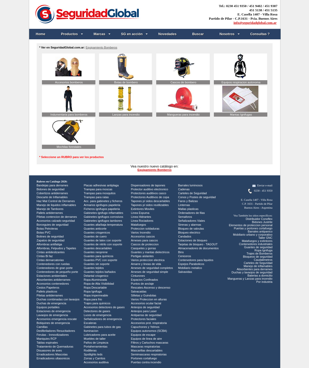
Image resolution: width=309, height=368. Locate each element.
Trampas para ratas (96, 197)
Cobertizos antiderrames (52, 193)
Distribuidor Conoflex (259, 218)
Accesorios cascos (143, 236)
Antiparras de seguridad (146, 315)
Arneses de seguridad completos (152, 267)
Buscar (198, 34)
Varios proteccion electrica (148, 260)
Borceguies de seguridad (53, 224)
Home (40, 34)
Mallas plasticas (188, 208)
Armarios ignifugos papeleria (102, 205)
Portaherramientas (96, 346)
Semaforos (185, 216)
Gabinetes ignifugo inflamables (103, 212)
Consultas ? (260, 34)
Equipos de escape (143, 334)
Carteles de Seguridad (192, 193)
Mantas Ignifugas (241, 114)
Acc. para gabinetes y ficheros (103, 201)
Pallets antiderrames (50, 212)
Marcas (102, 34)
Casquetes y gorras (143, 248)
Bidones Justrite (262, 222)
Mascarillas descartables (146, 350)
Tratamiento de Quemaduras (55, 346)
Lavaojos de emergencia (52, 315)
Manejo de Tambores (50, 208)
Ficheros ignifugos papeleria (102, 208)
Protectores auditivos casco (148, 193)
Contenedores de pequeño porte (57, 271)
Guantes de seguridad (258, 247)
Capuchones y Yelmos (145, 326)
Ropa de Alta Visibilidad (99, 283)
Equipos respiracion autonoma (241, 82)
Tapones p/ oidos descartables (150, 201)
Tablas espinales (47, 342)
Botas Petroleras (47, 228)
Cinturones (138, 275)
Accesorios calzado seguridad (56, 220)
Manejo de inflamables (257, 266)
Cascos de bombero (183, 82)
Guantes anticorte (95, 228)
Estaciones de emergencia (54, 311)
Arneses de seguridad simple (149, 271)
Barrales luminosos (190, 185)
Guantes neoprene (96, 252)
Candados (184, 236)
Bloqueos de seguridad (258, 256)
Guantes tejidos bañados (100, 271)
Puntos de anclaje (142, 283)
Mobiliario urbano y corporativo (252, 234)
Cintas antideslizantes (51, 252)
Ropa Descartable (95, 287)
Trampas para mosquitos (100, 193)
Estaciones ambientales (52, 275)
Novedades (167, 34)
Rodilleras (90, 350)
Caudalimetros (263, 259)
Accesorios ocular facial (146, 303)
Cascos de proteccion (145, 244)
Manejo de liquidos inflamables (56, 205)
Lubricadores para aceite (100, 334)
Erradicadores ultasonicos (53, 358)
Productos (72, 34)
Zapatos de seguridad (50, 240)
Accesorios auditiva (96, 362)
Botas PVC (44, 232)
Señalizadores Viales (191, 220)
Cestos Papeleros (48, 287)
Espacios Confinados (144, 279)
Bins (181, 252)
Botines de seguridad (50, 236)
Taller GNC (265, 237)
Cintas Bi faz (45, 256)
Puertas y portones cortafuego (253, 228)
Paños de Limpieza (96, 342)
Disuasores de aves (49, 350)
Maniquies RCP (47, 338)
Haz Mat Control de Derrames (56, 201)
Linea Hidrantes (141, 216)
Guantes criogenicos (97, 232)
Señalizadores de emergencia (103, 319)
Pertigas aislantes (142, 256)
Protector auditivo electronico (149, 189)
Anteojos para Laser (144, 311)
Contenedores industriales (256, 244)
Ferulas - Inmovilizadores (53, 334)
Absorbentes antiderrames (54, 279)
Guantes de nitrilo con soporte (103, 244)
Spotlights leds (93, 354)
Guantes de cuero (95, 236)
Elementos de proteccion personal (250, 225)
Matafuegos (138, 224)
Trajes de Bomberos (260, 253)
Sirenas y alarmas (189, 224)
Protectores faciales (143, 319)
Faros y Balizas (188, 201)
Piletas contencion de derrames (57, 216)
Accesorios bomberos (69, 82)
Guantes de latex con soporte (103, 240)
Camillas (42, 326)
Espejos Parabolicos (191, 264)
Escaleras (90, 322)
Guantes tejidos (94, 267)
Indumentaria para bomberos (68, 114)
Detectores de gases (97, 311)
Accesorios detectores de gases (104, 307)
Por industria (264, 281)
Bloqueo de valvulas (191, 228)
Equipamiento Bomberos (101, 47)
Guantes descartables (98, 248)
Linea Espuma (140, 212)
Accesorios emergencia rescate (57, 319)
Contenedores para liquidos (196, 260)
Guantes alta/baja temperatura (103, 224)
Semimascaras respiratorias (149, 354)
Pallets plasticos (47, 291)
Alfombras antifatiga (49, 244)
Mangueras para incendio (183, 114)
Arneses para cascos (144, 240)
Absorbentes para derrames (254, 269)
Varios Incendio (141, 232)
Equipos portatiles (48, 307)
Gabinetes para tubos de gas (102, 326)
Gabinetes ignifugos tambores (103, 220)
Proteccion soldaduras (145, 228)
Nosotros (230, 34)
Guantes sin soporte (97, 264)
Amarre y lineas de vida (146, 264)
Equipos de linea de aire (146, 338)
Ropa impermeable (96, 295)
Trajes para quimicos (97, 303)
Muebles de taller (95, 338)
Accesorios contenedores (53, 283)
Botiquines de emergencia (53, 322)
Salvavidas (185, 271)
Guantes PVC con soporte (100, 260)
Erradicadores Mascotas (52, 354)
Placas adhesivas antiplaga (101, 185)
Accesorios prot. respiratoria (149, 322)
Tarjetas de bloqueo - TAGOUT (198, 244)
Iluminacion (91, 330)
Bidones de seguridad (50, 189)
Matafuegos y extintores (257, 240)
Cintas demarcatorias (50, 260)
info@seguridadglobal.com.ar (255, 23)
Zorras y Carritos (94, 358)
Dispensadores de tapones (148, 185)
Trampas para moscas (98, 189)
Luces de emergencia (97, 315)
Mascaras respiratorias (145, 346)
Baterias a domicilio (259, 275)
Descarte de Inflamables (52, 197)
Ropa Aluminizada (95, 279)
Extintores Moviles (142, 208)
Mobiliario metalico (190, 267)
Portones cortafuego (144, 358)
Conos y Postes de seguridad (197, 197)
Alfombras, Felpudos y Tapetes (56, 248)
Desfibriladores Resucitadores (56, 330)
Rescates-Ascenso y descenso (150, 287)
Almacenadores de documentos (198, 248)
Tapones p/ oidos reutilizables (150, 205)
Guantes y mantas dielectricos (150, 252)
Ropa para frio (93, 299)
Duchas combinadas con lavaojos (58, 299)
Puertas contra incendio (146, 362)
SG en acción (134, 34)
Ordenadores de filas (191, 212)
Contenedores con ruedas (53, 264)
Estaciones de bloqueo (192, 240)
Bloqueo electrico (189, 232)
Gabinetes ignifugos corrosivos (103, 216)
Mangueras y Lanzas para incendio (249, 278)
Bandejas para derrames (52, 185)
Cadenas (184, 189)
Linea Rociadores (142, 220)
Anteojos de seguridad (145, 307)
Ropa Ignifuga (93, 291)
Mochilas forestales (69, 146)
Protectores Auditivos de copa (150, 197)
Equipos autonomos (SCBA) (149, 330)
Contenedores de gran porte (55, 267)
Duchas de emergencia (51, 303)
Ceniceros (184, 256)
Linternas (184, 205)
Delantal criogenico (96, 275)
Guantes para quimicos (98, 256)
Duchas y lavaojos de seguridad (252, 272)
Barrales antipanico (260, 231)
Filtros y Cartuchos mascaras (149, 342)
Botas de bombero (126, 82)
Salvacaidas (139, 291)
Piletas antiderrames (50, 295)
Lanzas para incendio (126, 114)
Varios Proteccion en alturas (149, 299)
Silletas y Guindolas (143, 295)
